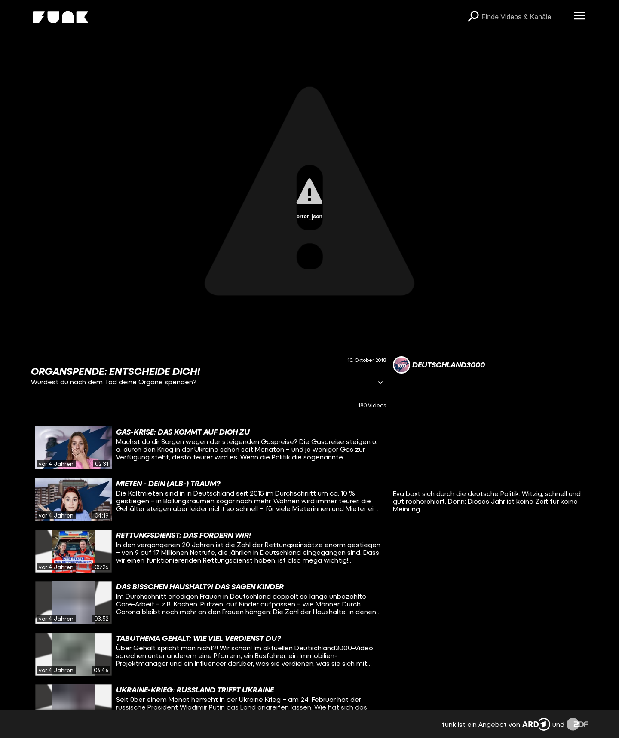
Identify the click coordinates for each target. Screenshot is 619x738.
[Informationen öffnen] (380, 383)
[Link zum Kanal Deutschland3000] (439, 365)
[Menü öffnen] (579, 16)
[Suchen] (472, 17)
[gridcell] (208, 447)
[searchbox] (524, 17)
